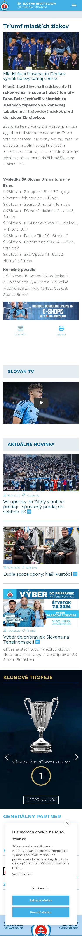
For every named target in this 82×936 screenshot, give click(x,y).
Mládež (30, 630)
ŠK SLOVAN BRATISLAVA (36, 5)
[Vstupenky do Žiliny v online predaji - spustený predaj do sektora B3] (41, 472)
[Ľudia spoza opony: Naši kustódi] (41, 545)
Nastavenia (40, 888)
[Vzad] (6, 732)
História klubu (41, 763)
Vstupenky (32, 495)
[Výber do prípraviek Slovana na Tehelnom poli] (41, 608)
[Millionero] (61, 804)
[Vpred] (75, 732)
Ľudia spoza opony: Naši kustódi (40, 574)
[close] (67, 823)
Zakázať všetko (40, 900)
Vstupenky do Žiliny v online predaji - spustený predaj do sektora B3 (33, 506)
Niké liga (31, 567)
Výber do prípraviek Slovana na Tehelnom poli (36, 640)
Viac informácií (22, 874)
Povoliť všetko (41, 912)
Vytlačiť (61, 334)
